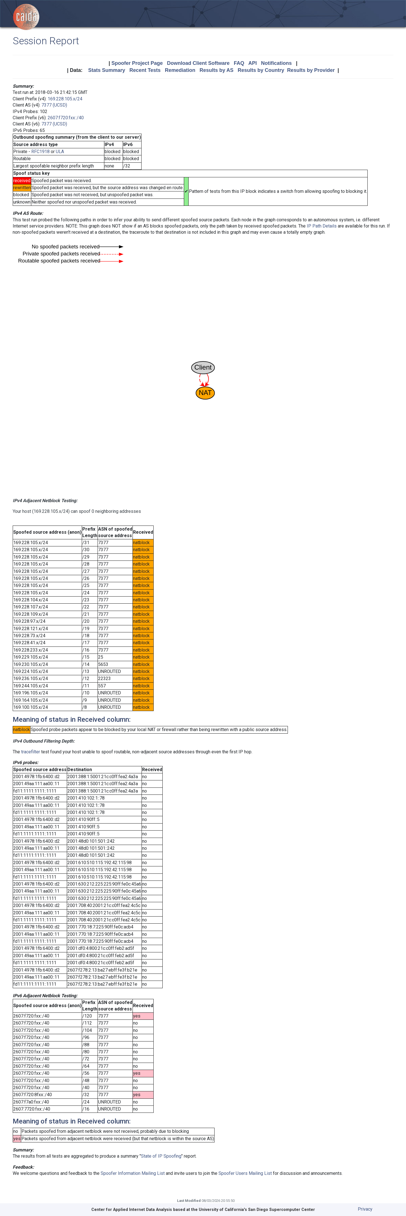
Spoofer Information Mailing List (133, 1173)
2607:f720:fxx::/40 (66, 117)
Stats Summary (106, 70)
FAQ (239, 63)
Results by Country (261, 70)
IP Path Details (322, 226)
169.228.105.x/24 (65, 98)
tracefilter (30, 751)
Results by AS (216, 70)
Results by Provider (311, 70)
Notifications (276, 63)
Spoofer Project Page (137, 63)
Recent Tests (145, 70)
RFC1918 (40, 151)
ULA (60, 151)
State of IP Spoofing (161, 1156)
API (252, 63)
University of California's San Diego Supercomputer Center (257, 1209)
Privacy (365, 1209)
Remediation (180, 70)
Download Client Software (198, 63)
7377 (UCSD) (54, 105)
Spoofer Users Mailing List (245, 1173)
